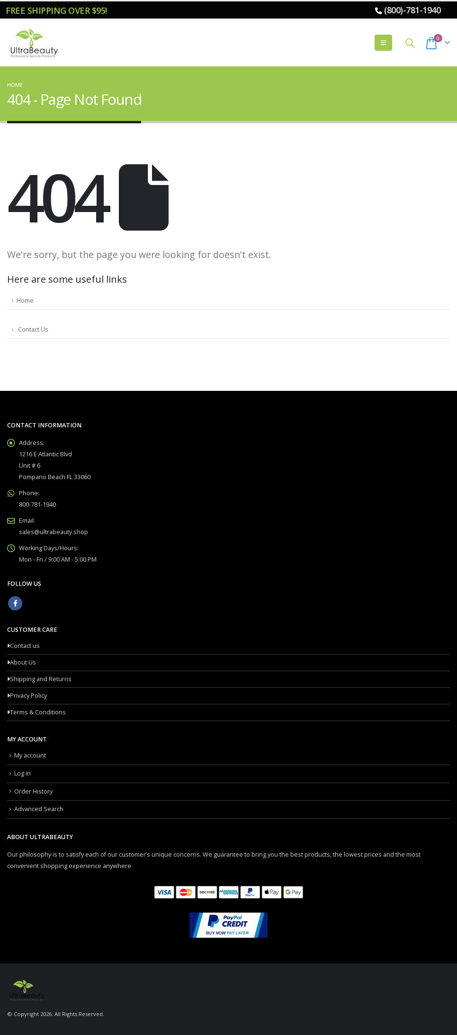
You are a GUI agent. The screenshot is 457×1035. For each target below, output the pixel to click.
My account (30, 755)
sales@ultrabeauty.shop (53, 532)
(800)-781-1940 (412, 10)
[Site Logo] (33, 42)
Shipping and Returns (41, 679)
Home (25, 300)
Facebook (15, 603)
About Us (23, 662)
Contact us (25, 646)
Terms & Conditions (38, 712)
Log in (22, 773)
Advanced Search (38, 809)
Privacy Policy (28, 696)
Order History (33, 791)
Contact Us (32, 329)
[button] (383, 43)
